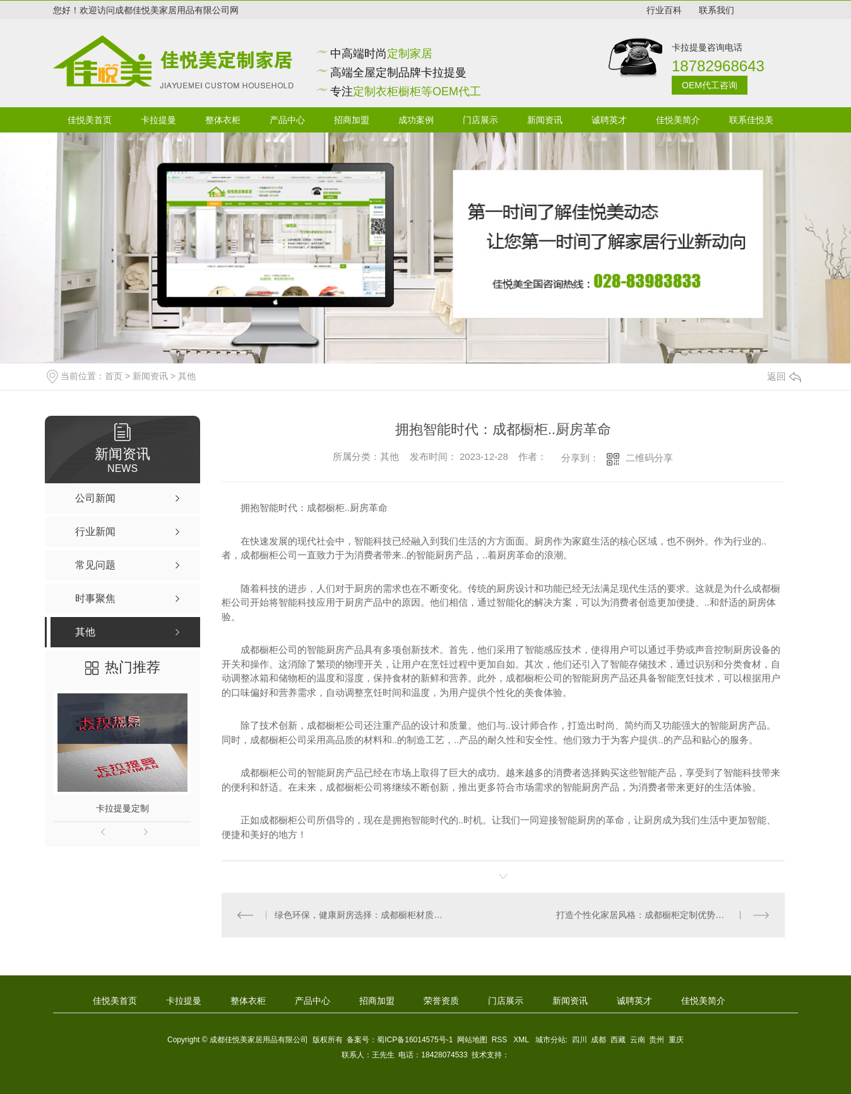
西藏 (618, 1039)
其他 (187, 376)
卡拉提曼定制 (122, 808)
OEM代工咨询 (709, 85)
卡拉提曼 (158, 120)
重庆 (676, 1039)
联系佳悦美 (751, 120)
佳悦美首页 (90, 120)
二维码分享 (649, 457)
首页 (113, 376)
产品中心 (287, 120)
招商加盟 (351, 120)
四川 (579, 1039)
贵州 (656, 1039)
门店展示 (480, 120)
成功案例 (416, 120)
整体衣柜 (223, 120)
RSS (500, 1039)
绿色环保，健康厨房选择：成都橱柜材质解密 (362, 915)
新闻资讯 (544, 120)
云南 (637, 1039)
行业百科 (664, 10)
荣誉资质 (441, 1001)
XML (522, 1039)
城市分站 (550, 1039)
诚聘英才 (609, 120)
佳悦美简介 (678, 120)
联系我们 (716, 10)
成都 (598, 1039)
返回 (784, 376)
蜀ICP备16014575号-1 (415, 1039)
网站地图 (472, 1039)
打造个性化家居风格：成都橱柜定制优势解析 (644, 915)
